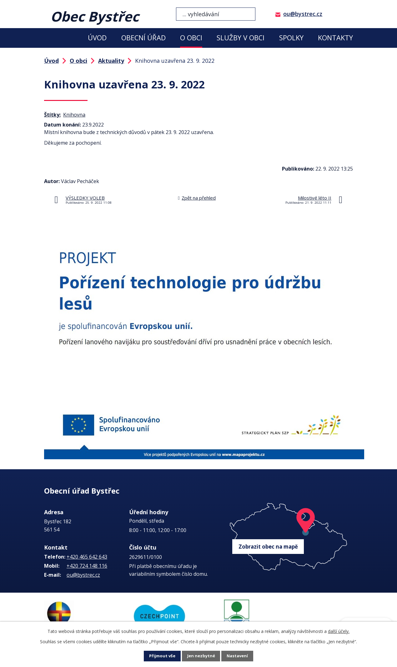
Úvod (97, 37)
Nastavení (238, 656)
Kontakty (335, 37)
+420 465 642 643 (87, 556)
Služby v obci (240, 37)
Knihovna (74, 114)
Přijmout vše (161, 656)
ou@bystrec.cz (302, 13)
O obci (191, 37)
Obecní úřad (143, 37)
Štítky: (52, 114)
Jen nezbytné (201, 656)
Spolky (291, 37)
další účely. (338, 631)
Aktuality (111, 60)
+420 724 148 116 (87, 565)
